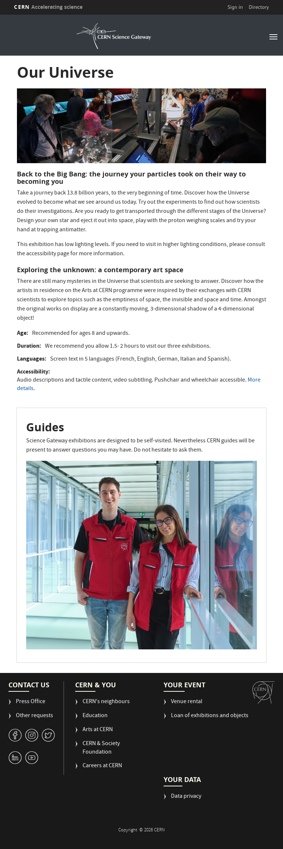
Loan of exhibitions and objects (209, 716)
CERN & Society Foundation (101, 748)
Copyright (128, 830)
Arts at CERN (98, 730)
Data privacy (186, 797)
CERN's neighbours (106, 702)
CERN (48, 6)
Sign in (235, 7)
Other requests (34, 716)
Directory (259, 7)
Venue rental (186, 702)
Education (95, 716)
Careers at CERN (102, 766)
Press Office (30, 702)
